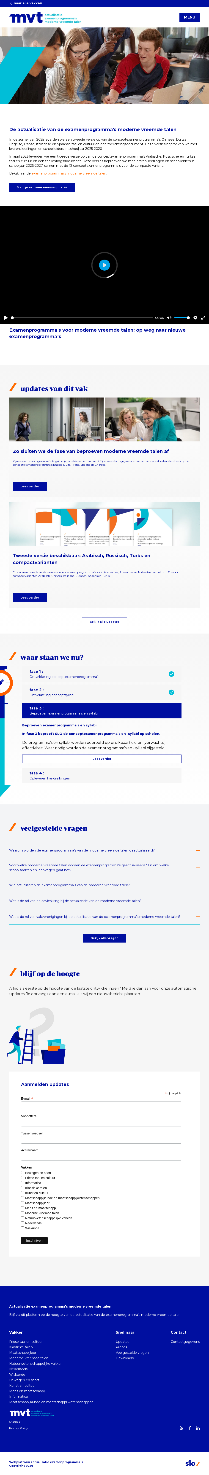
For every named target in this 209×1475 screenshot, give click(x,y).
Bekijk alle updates (104, 621)
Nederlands (33, 1223)
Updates (122, 1342)
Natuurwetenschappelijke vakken (48, 1218)
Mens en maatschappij (41, 1208)
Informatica (33, 1183)
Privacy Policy (18, 1428)
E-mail (27, 1098)
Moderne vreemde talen (42, 1213)
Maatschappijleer (37, 1203)
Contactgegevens (185, 1342)
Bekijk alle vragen (104, 938)
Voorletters (28, 1116)
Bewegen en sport (38, 1173)
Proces (121, 1347)
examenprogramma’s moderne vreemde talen (69, 173)
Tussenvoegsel (32, 1133)
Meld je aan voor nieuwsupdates (42, 187)
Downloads (125, 1358)
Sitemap (14, 1421)
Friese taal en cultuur (40, 1178)
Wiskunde (32, 1228)
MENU (189, 17)
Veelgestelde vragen (132, 1353)
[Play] (6, 317)
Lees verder (29, 486)
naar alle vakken (25, 3)
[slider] (82, 318)
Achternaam (29, 1150)
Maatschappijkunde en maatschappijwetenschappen (62, 1198)
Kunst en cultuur (36, 1193)
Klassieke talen (36, 1188)
